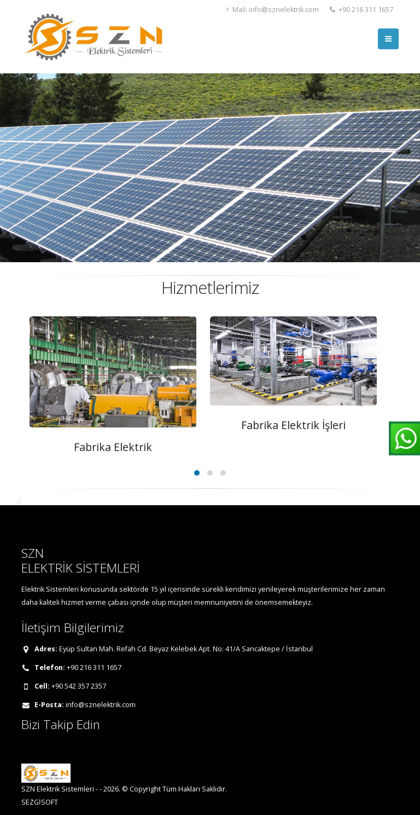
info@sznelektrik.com (101, 704)
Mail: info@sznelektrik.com (272, 9)
